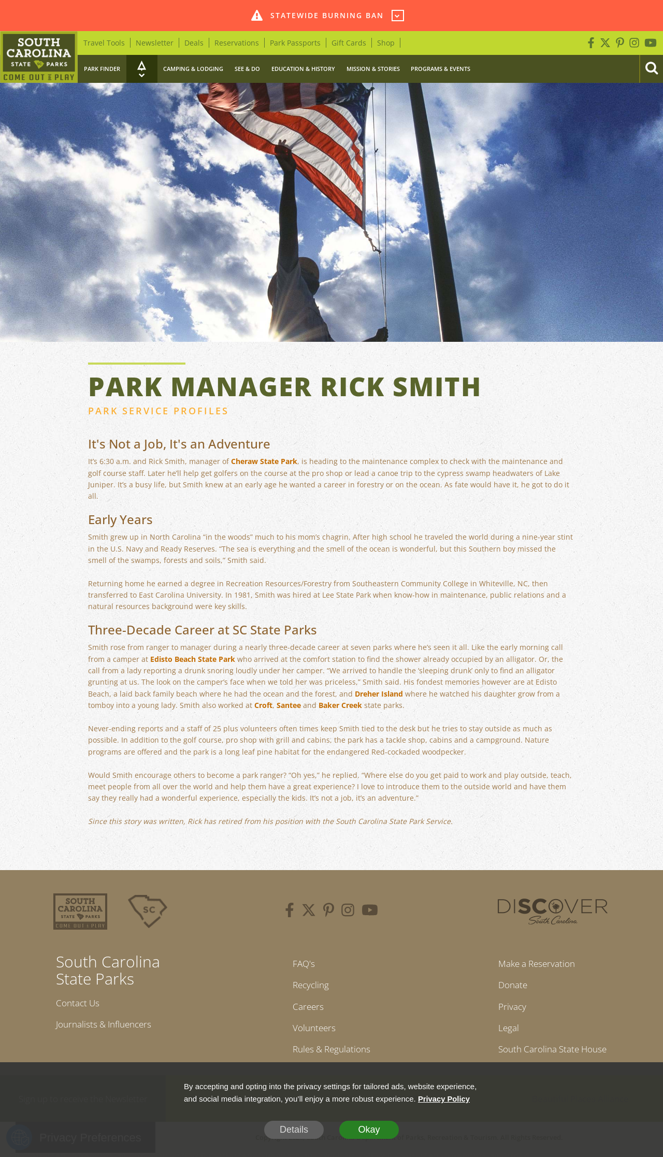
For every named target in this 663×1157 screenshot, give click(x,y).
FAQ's (301, 964)
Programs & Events (440, 69)
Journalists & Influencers (107, 1025)
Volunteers (312, 1030)
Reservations (236, 43)
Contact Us (79, 1003)
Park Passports (295, 43)
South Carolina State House (552, 1052)
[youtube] (370, 911)
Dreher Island (379, 694)
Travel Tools (104, 43)
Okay (369, 1129)
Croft (263, 705)
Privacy (508, 1008)
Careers (306, 1008)
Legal (504, 1030)
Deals (194, 43)
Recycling (309, 986)
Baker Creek (340, 705)
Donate (509, 986)
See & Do (247, 69)
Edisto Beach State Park (192, 659)
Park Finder (102, 69)
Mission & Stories (373, 69)
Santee (289, 705)
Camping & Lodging (193, 69)
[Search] (651, 69)
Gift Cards (349, 43)
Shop (386, 43)
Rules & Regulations (331, 1052)
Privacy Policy (444, 1098)
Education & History (303, 69)
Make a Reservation (535, 964)
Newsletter (155, 43)
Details (294, 1129)
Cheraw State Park (264, 461)
